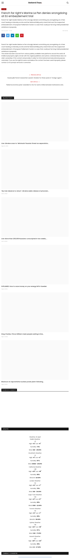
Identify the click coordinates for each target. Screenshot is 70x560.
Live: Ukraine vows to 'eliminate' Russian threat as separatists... (25, 143)
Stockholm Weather (35, 453)
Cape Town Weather (35, 495)
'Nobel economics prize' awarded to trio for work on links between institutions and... (35, 85)
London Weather (35, 481)
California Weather (35, 467)
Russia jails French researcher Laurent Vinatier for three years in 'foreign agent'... (35, 78)
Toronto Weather (35, 509)
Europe (4, 9)
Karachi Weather (35, 536)
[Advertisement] (35, 412)
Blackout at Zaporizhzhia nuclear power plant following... (22, 382)
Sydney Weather (35, 522)
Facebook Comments (9, 390)
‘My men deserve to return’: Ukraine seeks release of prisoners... (25, 191)
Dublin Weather (35, 439)
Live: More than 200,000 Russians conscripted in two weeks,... (24, 239)
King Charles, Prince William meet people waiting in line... (22, 334)
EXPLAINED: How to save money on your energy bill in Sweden (24, 286)
